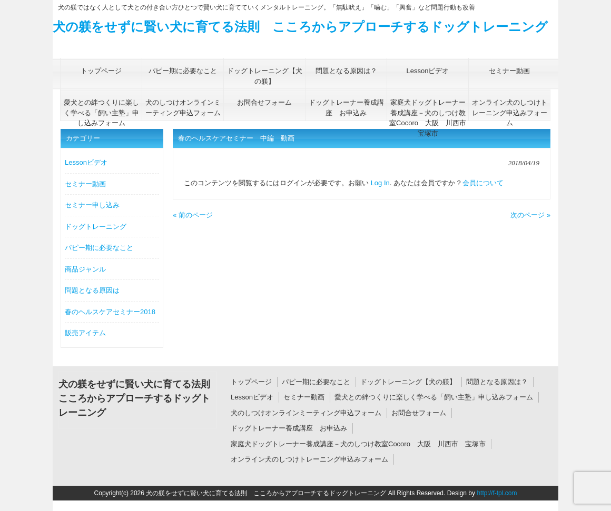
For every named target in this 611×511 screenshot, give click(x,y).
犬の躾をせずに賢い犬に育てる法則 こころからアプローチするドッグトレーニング (300, 26)
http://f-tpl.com (497, 493)
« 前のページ (193, 215)
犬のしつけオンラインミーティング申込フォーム (306, 413)
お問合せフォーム (418, 413)
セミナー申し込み (92, 205)
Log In (380, 183)
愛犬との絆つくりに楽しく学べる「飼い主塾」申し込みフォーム (433, 397)
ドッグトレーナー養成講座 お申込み (289, 428)
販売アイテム (85, 333)
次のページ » (530, 215)
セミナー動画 (85, 184)
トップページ (251, 382)
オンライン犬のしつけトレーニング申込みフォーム (309, 459)
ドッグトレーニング (95, 227)
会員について (483, 183)
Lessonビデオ (86, 162)
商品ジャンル (85, 269)
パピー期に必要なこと (99, 248)
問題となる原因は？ (497, 382)
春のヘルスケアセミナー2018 (110, 312)
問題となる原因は (92, 290)
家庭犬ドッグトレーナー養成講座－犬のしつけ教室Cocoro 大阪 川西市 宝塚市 (358, 444)
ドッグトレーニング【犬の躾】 (408, 382)
